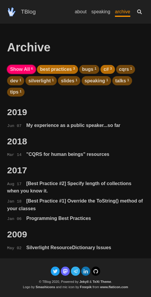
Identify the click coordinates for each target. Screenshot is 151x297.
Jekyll (84, 281)
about (81, 11)
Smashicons (45, 287)
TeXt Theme (101, 281)
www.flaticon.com (114, 287)
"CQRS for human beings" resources (67, 154)
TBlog (28, 12)
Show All (21, 69)
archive (122, 11)
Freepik (86, 287)
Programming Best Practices (58, 218)
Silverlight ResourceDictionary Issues (68, 247)
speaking (100, 11)
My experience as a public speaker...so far (73, 125)
